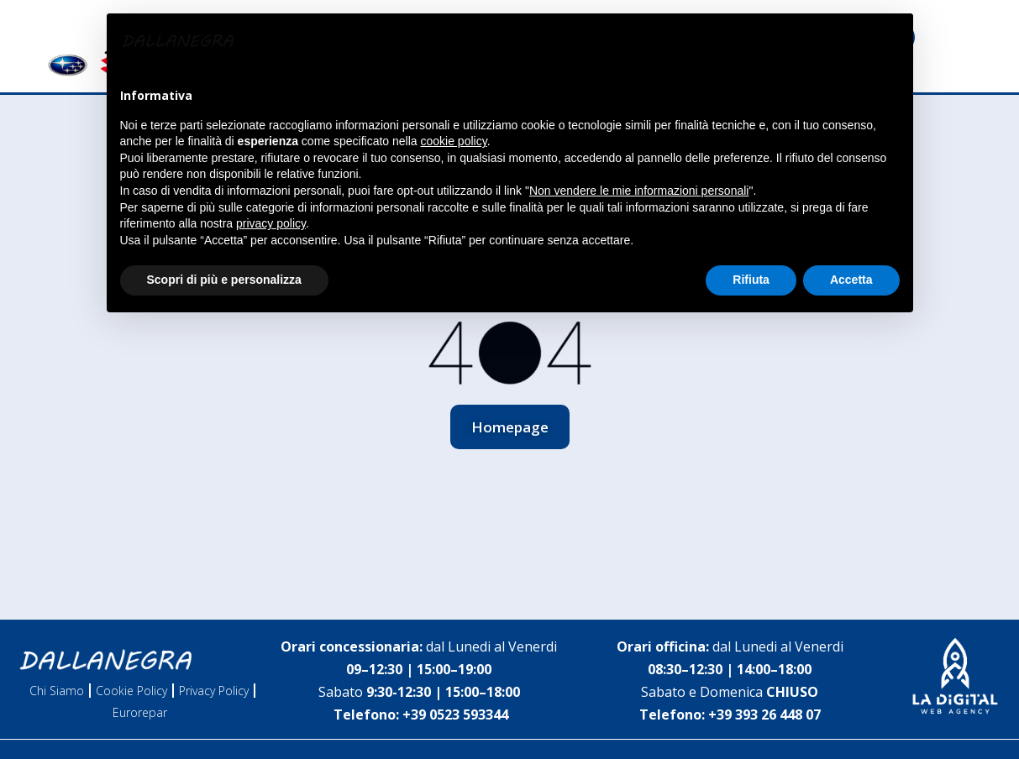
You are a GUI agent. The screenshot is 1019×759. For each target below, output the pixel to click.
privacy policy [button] (271, 223)
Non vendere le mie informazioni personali (638, 190)
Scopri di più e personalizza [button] (224, 279)
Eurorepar (140, 712)
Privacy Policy (214, 691)
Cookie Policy (131, 691)
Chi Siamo (56, 691)
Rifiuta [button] (751, 279)
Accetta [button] (851, 279)
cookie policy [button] (454, 141)
